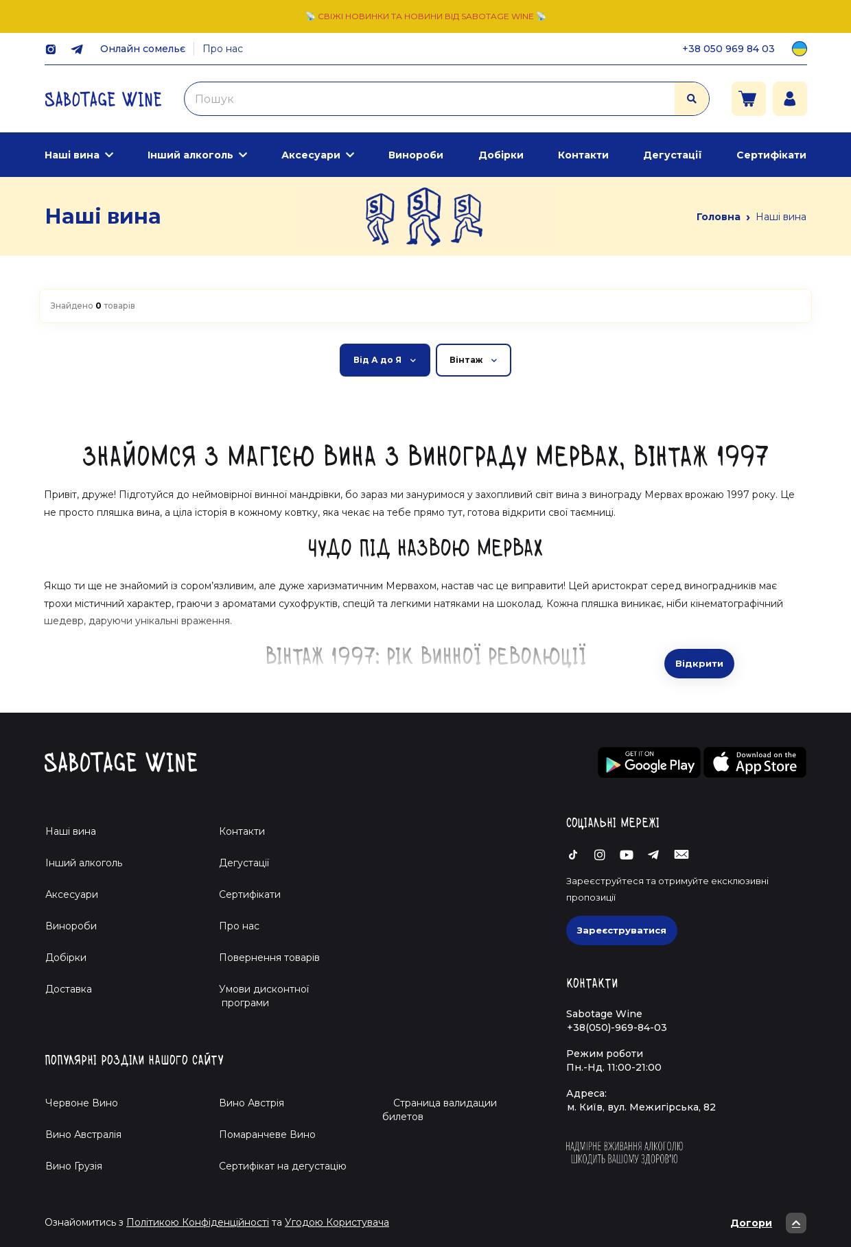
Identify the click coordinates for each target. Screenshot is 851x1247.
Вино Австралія (83, 1134)
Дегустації (672, 155)
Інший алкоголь (190, 155)
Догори (768, 1223)
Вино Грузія (73, 1166)
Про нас (222, 49)
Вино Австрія (251, 1103)
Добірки (501, 155)
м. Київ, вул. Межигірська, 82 (641, 1107)
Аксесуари (310, 155)
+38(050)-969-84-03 (617, 1027)
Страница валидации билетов (439, 1110)
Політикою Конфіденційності (197, 1222)
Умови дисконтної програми (258, 996)
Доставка (68, 989)
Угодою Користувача (337, 1222)
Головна (719, 217)
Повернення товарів (269, 957)
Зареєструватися (621, 930)
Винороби (415, 155)
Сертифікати (771, 155)
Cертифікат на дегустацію (283, 1166)
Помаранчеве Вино (267, 1134)
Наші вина (72, 155)
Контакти (583, 155)
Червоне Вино (81, 1103)
